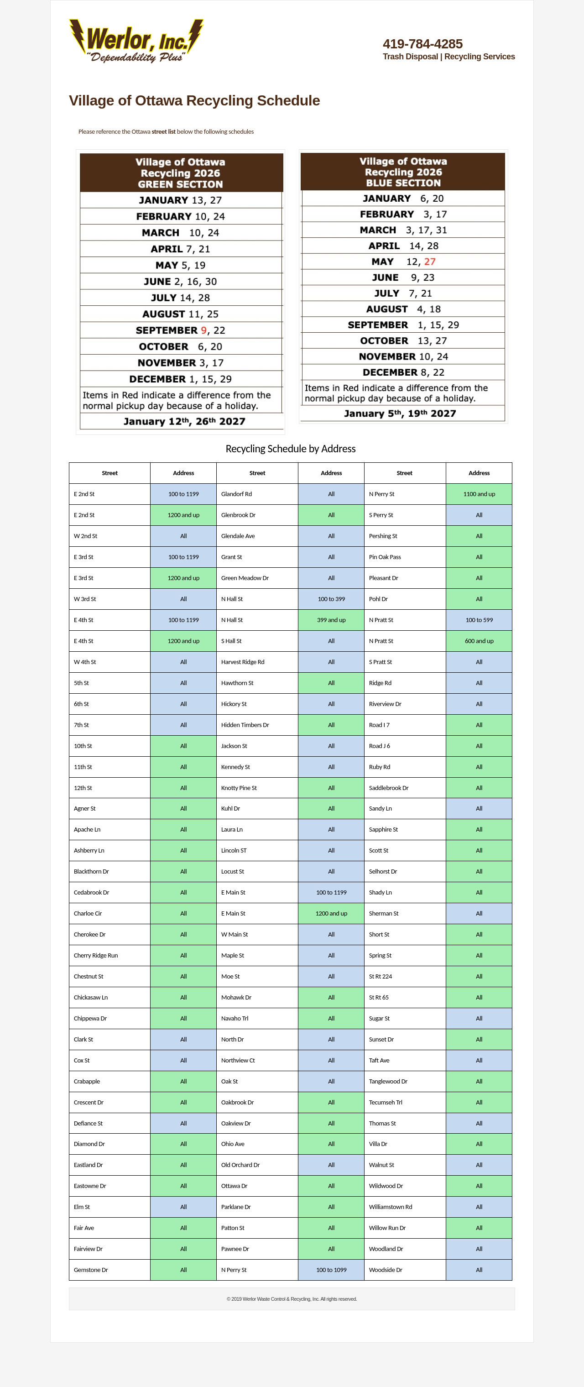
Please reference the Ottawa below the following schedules (166, 131)
